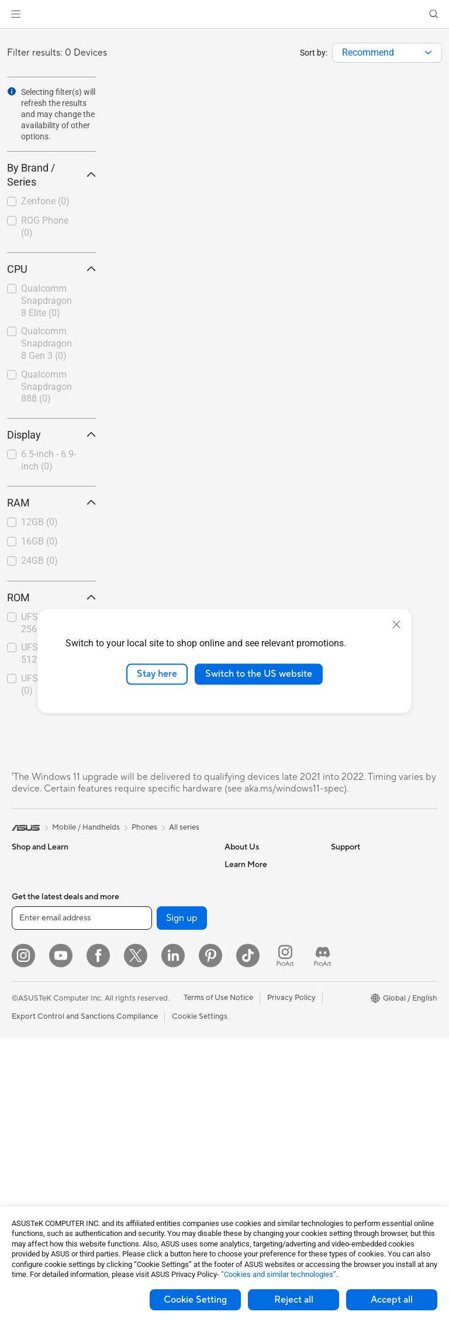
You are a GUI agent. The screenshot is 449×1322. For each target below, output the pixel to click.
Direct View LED (40, 1094)
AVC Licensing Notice (368, 987)
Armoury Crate (357, 1023)
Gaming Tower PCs (44, 1182)
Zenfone (45, 201)
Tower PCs (30, 1164)
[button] (16, 14)
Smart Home (138, 1147)
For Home (29, 953)
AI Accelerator (141, 917)
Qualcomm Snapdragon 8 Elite (46, 300)
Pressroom (243, 934)
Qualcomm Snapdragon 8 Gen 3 (46, 343)
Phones (24, 882)
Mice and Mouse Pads (153, 1200)
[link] (225, 14)
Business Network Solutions (147, 1054)
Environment (353, 881)
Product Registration (260, 1058)
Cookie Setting (195, 1300)
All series (184, 827)
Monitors (27, 1076)
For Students (34, 1006)
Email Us (239, 1075)
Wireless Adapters (147, 1014)
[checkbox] (47, 202)
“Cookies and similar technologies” (278, 1274)
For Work (28, 970)
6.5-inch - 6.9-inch (48, 460)
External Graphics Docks (159, 899)
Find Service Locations (263, 1040)
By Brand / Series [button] (51, 175)
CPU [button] (51, 269)
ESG (338, 864)
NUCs (22, 1199)
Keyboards (135, 1182)
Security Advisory (255, 1110)
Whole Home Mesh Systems (149, 992)
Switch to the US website (258, 674)
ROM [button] (51, 597)
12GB (39, 522)
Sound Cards (138, 934)
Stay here (157, 674)
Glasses (25, 1111)
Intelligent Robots (147, 1076)
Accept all (392, 1300)
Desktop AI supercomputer (163, 1111)
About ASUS (246, 864)
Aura (339, 1040)
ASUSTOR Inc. (249, 952)
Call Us (236, 1093)
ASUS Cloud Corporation (268, 969)
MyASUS (240, 1145)
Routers (129, 970)
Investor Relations (255, 917)
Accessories (32, 917)
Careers (238, 881)
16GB (39, 541)
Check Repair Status (260, 1023)
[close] (396, 624)
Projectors (30, 1129)
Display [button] (51, 435)
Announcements (252, 899)
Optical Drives (140, 864)
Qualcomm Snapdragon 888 (46, 387)
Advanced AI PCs (361, 935)
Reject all (293, 1300)
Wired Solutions (143, 1032)
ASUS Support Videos (262, 1128)
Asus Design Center (365, 952)
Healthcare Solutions (48, 900)
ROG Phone (44, 226)
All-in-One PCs (37, 1147)
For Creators (34, 988)
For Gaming (32, 1023)
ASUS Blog (350, 1005)
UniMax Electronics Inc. (265, 987)
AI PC (341, 917)
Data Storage (139, 881)
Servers (129, 1129)
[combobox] (387, 53)
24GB (39, 560)
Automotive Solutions (368, 970)
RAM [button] (51, 502)
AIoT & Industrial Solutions (161, 1094)
